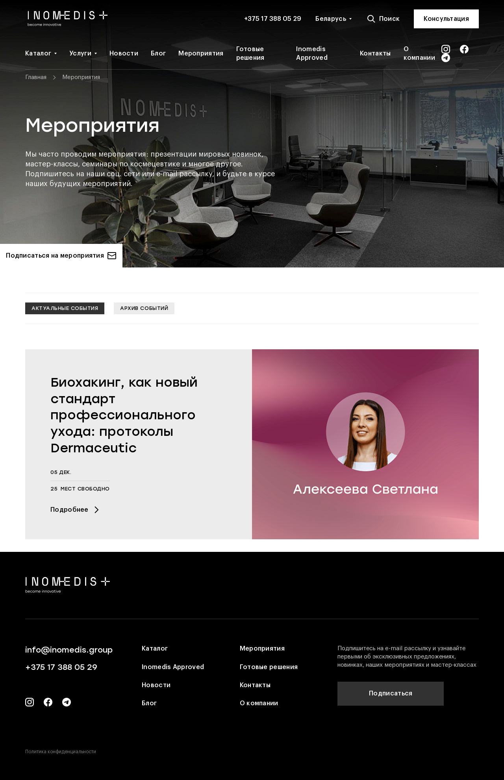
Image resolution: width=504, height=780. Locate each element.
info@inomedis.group (69, 650)
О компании (419, 53)
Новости (123, 53)
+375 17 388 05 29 (272, 19)
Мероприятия (200, 53)
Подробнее (75, 509)
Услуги (80, 53)
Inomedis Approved (311, 53)
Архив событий (144, 308)
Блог (158, 53)
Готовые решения (250, 53)
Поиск (383, 19)
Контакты (375, 53)
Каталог (38, 53)
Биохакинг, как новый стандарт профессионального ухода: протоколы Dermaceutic (124, 415)
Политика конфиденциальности (60, 751)
